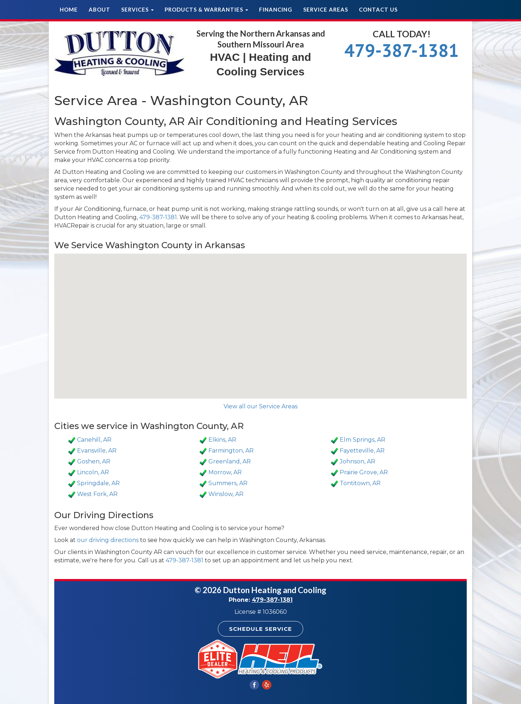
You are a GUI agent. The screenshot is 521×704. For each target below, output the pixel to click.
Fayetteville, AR (362, 450)
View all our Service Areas (260, 406)
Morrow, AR (225, 472)
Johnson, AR (357, 461)
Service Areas (325, 9)
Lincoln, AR (93, 472)
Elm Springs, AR (362, 439)
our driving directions (108, 540)
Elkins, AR (222, 439)
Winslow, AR (225, 494)
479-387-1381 (401, 50)
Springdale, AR (98, 483)
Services (137, 9)
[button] (260, 319)
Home (69, 9)
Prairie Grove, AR (364, 472)
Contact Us (378, 9)
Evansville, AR (97, 450)
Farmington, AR (231, 450)
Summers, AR (227, 483)
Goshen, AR (93, 461)
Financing (275, 9)
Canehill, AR (94, 439)
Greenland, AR (229, 461)
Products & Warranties (206, 9)
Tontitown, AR (360, 483)
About (99, 9)
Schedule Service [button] (260, 628)
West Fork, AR (97, 494)
